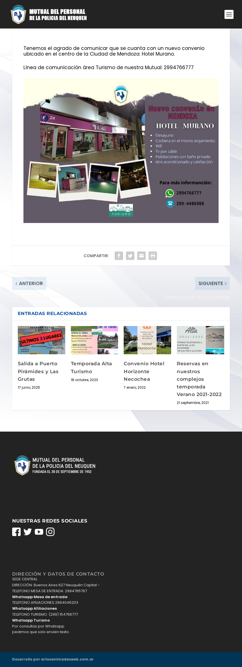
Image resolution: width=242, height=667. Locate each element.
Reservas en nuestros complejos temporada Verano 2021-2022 (199, 379)
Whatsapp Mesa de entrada (39, 597)
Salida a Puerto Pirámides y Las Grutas (38, 371)
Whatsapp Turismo (31, 620)
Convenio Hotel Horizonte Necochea (144, 371)
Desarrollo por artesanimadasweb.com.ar (53, 659)
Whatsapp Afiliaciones (34, 608)
